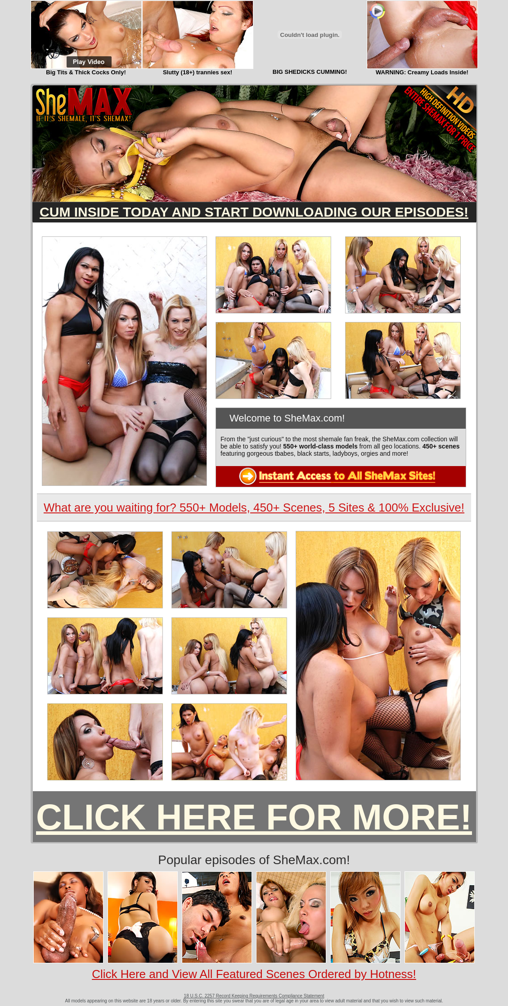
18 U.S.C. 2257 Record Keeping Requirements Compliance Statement (254, 995)
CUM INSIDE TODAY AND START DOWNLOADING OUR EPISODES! (254, 211)
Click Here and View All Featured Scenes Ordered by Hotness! (254, 974)
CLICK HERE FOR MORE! (254, 817)
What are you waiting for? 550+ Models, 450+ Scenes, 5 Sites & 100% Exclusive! (254, 507)
